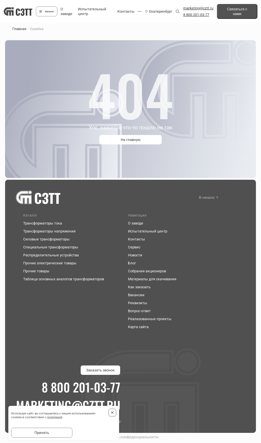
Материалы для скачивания (152, 279)
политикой (54, 417)
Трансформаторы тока (42, 223)
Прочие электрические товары (49, 263)
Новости (135, 255)
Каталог (49, 11)
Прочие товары (36, 271)
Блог (132, 263)
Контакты (125, 11)
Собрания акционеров (147, 271)
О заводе (135, 223)
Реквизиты (137, 303)
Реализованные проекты (149, 319)
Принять (41, 432)
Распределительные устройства (51, 255)
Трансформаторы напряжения (49, 231)
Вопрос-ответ (139, 311)
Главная (19, 29)
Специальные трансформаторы (50, 247)
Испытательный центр (147, 231)
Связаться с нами (237, 11)
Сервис (134, 247)
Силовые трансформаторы (46, 239)
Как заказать (139, 287)
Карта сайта (138, 327)
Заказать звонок (100, 370)
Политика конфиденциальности (130, 437)
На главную (130, 140)
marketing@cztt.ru (198, 8)
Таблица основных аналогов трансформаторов (63, 279)
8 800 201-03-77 (196, 15)
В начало (206, 197)
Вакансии (136, 295)
